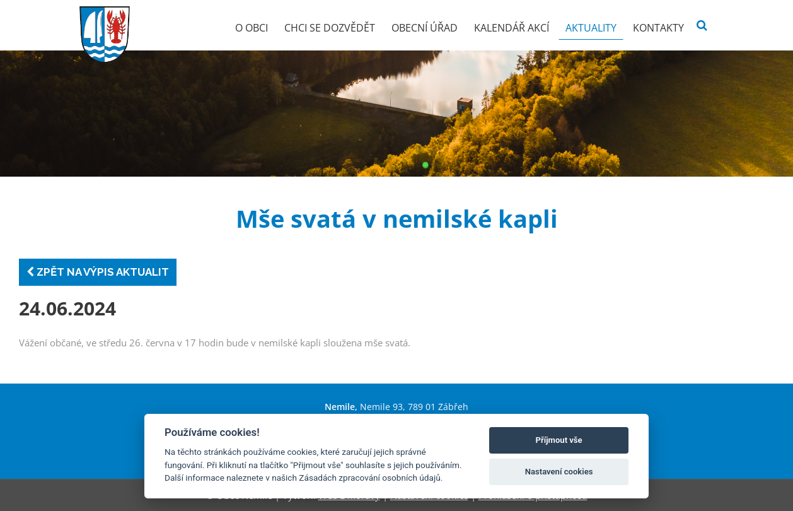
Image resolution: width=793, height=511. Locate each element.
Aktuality (590, 28)
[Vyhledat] (702, 25)
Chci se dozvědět (329, 28)
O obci (251, 28)
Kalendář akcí (511, 28)
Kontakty (658, 28)
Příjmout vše (559, 440)
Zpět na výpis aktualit (97, 272)
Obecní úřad (424, 28)
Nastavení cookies (559, 471)
